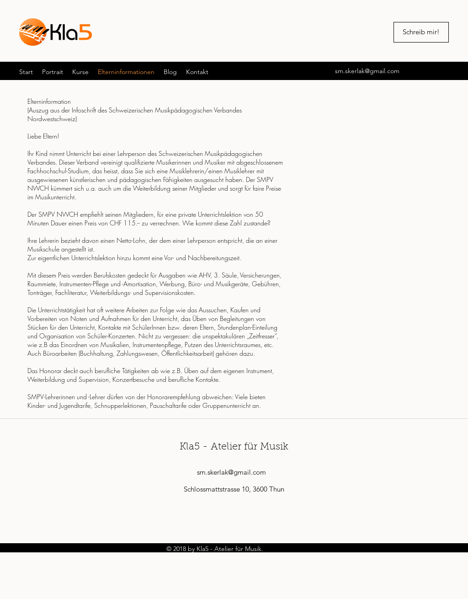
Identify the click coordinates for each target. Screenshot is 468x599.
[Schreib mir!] (421, 32)
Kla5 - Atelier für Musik (234, 447)
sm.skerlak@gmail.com (367, 71)
